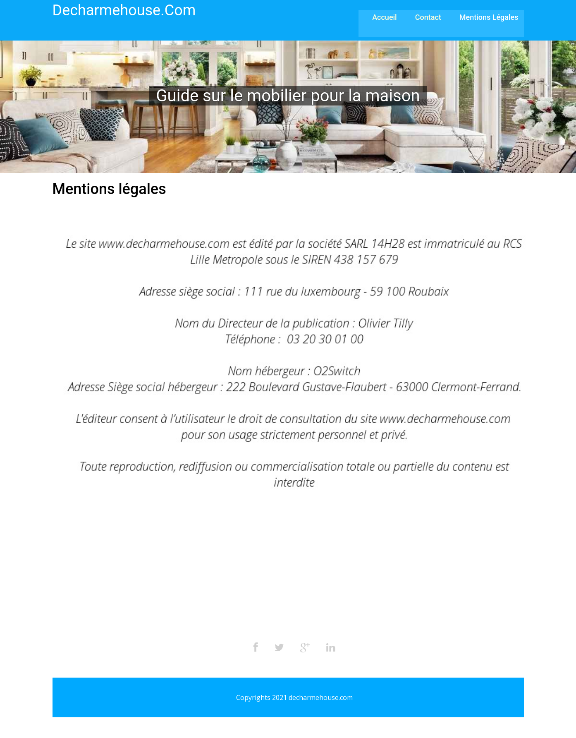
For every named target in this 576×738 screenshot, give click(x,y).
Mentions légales (489, 17)
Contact (428, 17)
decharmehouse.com (124, 10)
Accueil (384, 17)
